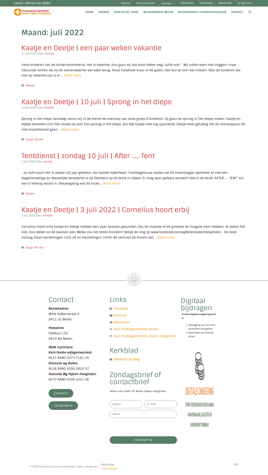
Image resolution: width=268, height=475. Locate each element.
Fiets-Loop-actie (127, 4)
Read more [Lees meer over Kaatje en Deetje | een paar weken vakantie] (72, 78)
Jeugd (29, 142)
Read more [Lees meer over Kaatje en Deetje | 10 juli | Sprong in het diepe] (70, 132)
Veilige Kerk (243, 4)
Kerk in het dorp (126, 14)
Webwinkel (220, 4)
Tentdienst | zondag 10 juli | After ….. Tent (88, 158)
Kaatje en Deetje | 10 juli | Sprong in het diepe (96, 104)
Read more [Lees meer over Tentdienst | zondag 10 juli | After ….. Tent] (111, 186)
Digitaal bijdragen (196, 307)
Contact (237, 14)
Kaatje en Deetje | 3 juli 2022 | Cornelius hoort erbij (105, 212)
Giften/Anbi (175, 4)
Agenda (103, 14)
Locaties (153, 5)
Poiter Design (109, 471)
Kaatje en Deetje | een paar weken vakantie (91, 50)
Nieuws (104, 4)
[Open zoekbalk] (250, 14)
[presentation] (138, 429)
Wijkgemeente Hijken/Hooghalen (202, 14)
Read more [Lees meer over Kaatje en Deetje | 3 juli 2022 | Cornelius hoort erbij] (166, 240)
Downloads (198, 4)
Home (89, 14)
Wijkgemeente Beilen (158, 14)
